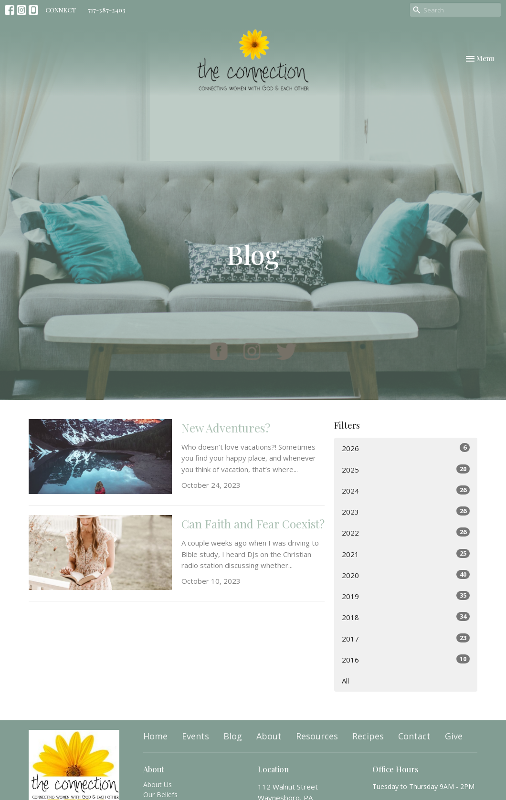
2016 (406, 659)
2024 (406, 490)
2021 (406, 554)
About (269, 736)
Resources (317, 736)
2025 (406, 469)
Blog (232, 736)
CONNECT (60, 10)
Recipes (368, 736)
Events (195, 736)
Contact (414, 736)
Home (155, 736)
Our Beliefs (160, 794)
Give (454, 736)
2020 (406, 575)
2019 (406, 596)
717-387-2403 (107, 10)
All (345, 680)
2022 (406, 532)
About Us (157, 784)
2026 (406, 448)
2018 (406, 617)
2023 (406, 511)
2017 (406, 638)
